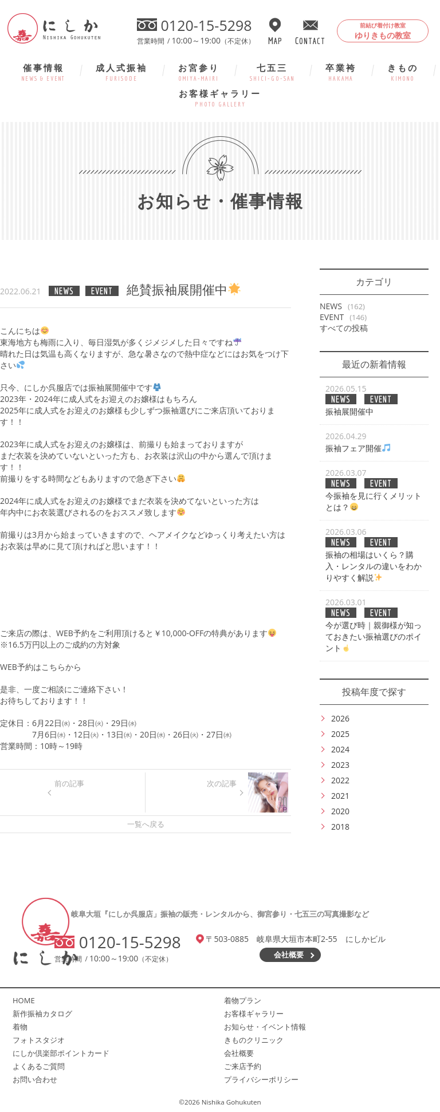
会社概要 (289, 954)
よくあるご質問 (39, 1066)
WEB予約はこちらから (40, 666)
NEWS (331, 306)
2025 (340, 733)
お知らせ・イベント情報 (265, 1027)
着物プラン (242, 1000)
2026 (340, 718)
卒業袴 (340, 72)
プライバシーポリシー (261, 1079)
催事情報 (43, 72)
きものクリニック (254, 1040)
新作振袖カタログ (42, 1013)
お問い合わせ (35, 1079)
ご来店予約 (242, 1066)
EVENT (332, 316)
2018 (340, 826)
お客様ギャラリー (220, 98)
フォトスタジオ (39, 1040)
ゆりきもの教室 (383, 31)
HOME (24, 1000)
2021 (340, 795)
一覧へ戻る (145, 824)
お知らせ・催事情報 (220, 200)
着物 (20, 1027)
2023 (340, 764)
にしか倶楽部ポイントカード (61, 1053)
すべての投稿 (344, 327)
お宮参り (198, 72)
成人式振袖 (121, 72)
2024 (340, 749)
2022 (340, 780)
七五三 (272, 72)
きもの (402, 72)
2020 (340, 811)
